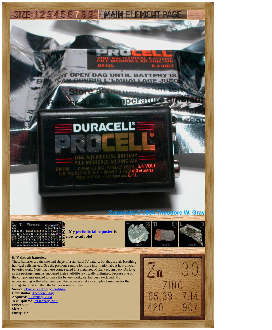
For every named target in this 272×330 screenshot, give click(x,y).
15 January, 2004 (40, 297)
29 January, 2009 (46, 301)
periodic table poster (94, 231)
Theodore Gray (43, 293)
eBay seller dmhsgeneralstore (45, 289)
